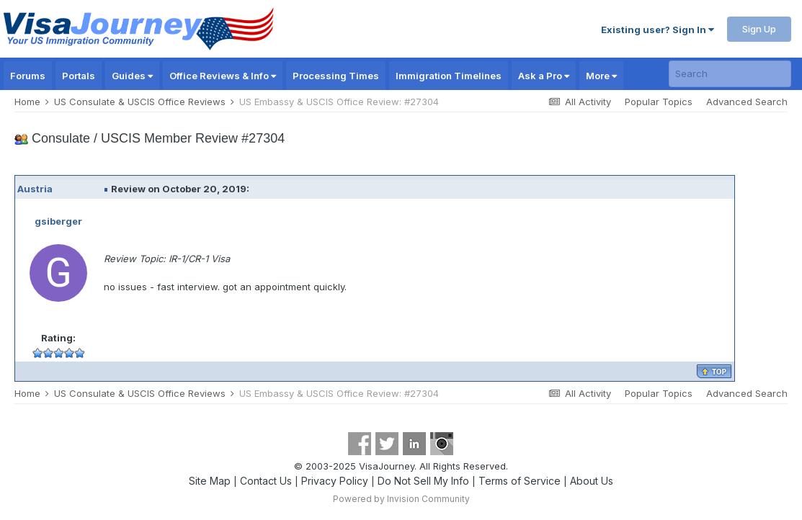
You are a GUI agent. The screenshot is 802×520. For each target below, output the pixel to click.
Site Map (210, 481)
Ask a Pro (543, 75)
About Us (591, 481)
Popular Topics (658, 101)
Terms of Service (519, 481)
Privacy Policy (334, 481)
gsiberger (58, 221)
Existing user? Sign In (657, 29)
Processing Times (336, 75)
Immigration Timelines (449, 75)
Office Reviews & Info (222, 75)
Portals (78, 75)
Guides (132, 75)
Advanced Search (747, 101)
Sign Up (759, 29)
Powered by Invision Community (401, 498)
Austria (35, 188)
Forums (27, 75)
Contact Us (266, 481)
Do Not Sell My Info (423, 481)
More (601, 75)
